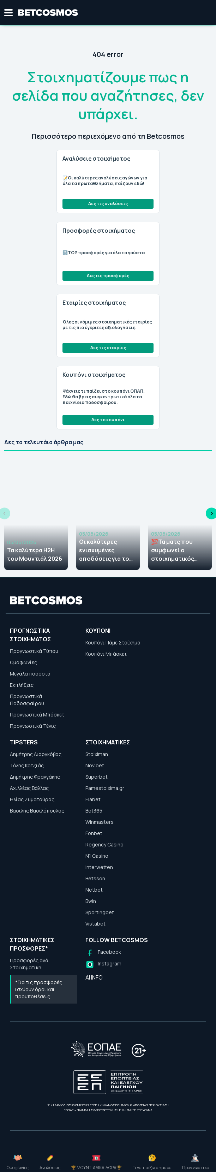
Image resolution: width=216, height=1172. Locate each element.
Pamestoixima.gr (104, 788)
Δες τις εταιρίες (108, 348)
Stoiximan (96, 754)
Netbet (94, 889)
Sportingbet (99, 912)
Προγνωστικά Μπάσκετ (37, 714)
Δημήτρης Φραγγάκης (35, 776)
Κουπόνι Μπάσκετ (106, 653)
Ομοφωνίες (23, 662)
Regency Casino (104, 844)
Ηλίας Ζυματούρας (32, 799)
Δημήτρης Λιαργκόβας (35, 754)
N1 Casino (96, 855)
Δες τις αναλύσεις (108, 204)
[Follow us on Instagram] (103, 964)
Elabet (93, 799)
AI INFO (94, 977)
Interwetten (99, 867)
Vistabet (95, 923)
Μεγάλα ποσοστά (30, 673)
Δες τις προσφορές (108, 276)
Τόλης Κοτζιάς (27, 765)
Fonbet (93, 833)
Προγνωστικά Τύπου (34, 651)
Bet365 (93, 810)
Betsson (95, 878)
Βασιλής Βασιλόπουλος (37, 810)
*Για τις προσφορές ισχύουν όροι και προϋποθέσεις (38, 989)
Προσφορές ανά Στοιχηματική (29, 964)
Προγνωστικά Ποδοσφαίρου (27, 700)
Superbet (96, 776)
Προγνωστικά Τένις (33, 725)
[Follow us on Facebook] (103, 952)
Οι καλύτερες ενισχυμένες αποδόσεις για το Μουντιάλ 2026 (104, 550)
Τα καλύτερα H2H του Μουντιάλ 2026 (34, 554)
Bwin (90, 901)
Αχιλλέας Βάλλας (29, 788)
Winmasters (99, 822)
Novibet (94, 765)
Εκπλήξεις (22, 685)
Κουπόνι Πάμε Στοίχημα (112, 642)
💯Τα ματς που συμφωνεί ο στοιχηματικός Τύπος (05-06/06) (176, 550)
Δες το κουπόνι (108, 420)
